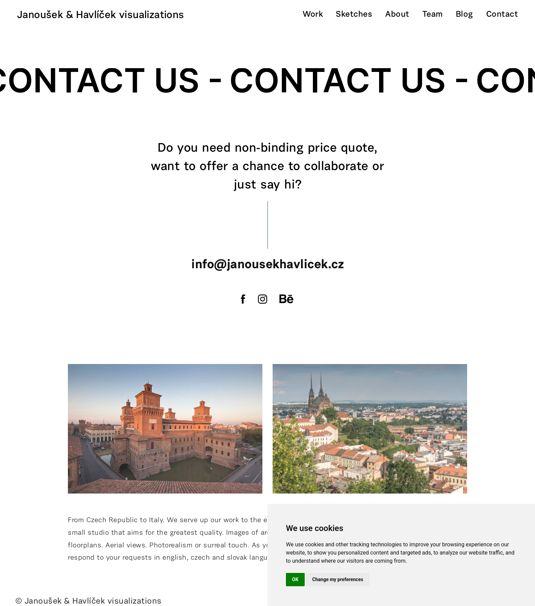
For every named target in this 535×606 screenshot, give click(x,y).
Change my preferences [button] (337, 579)
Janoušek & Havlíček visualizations (100, 15)
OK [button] (295, 579)
